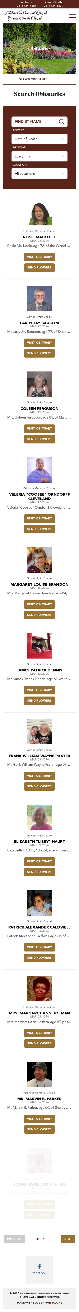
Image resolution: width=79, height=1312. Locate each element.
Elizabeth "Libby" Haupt (39, 842)
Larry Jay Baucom (39, 323)
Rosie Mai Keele (39, 237)
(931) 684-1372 (53, 5)
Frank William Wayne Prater (39, 756)
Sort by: (18, 130)
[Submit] (62, 122)
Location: (20, 165)
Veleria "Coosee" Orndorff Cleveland (39, 497)
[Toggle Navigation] (59, 78)
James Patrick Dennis (39, 670)
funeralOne (53, 1303)
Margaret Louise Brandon (39, 585)
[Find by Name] (33, 122)
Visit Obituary (41, 256)
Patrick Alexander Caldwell (39, 927)
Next (68, 1239)
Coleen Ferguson (39, 409)
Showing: (19, 147)
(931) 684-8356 (26, 5)
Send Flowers (41, 266)
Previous (14, 1239)
